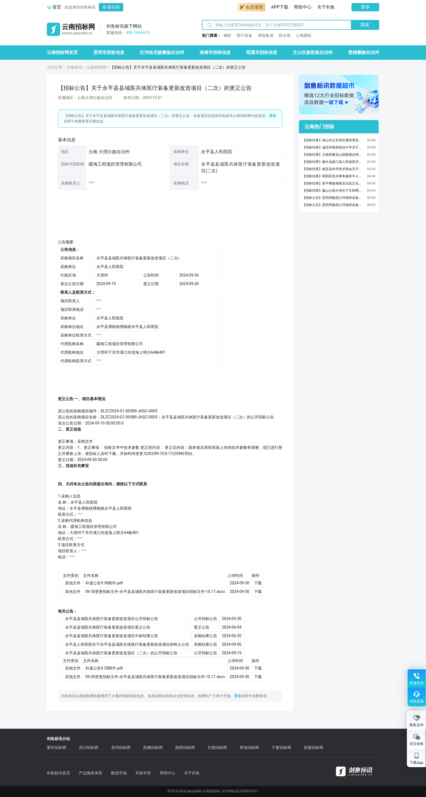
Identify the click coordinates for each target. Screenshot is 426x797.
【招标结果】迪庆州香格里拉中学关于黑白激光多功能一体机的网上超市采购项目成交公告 (333, 147)
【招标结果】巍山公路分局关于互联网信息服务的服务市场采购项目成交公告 (333, 190)
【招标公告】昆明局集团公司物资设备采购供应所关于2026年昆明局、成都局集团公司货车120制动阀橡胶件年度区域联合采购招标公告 (333, 198)
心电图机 (304, 35)
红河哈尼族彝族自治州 (162, 52)
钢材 (227, 35)
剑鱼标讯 (75, 67)
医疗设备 (244, 35)
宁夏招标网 (281, 747)
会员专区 (251, 7)
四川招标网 (88, 747)
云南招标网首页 (62, 52)
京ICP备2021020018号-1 (240, 791)
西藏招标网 (153, 747)
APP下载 (279, 7)
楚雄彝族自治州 (363, 52)
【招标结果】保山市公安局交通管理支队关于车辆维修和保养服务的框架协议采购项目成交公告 (333, 140)
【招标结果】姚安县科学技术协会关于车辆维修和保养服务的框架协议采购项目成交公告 (333, 169)
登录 (365, 7)
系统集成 (265, 35)
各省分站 (111, 7)
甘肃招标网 (217, 747)
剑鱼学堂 (143, 773)
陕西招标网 (185, 747)
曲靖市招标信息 (215, 52)
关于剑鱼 (326, 7)
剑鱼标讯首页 (58, 773)
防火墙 (285, 35)
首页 (56, 7)
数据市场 (119, 773)
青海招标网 (249, 747)
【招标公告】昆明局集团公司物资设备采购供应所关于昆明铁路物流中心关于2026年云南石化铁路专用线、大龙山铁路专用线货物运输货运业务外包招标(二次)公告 (333, 205)
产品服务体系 (90, 773)
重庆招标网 (56, 747)
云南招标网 (96, 67)
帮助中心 (303, 7)
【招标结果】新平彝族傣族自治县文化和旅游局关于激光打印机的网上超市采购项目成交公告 (333, 183)
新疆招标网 (313, 747)
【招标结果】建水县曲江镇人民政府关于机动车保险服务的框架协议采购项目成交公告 (333, 162)
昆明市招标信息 (108, 52)
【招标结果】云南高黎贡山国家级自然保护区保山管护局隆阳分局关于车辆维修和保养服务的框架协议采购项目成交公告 (333, 155)
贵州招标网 (120, 747)
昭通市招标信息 (261, 52)
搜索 (364, 24)
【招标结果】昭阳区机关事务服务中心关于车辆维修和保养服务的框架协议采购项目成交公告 (333, 176)
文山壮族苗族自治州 (313, 52)
